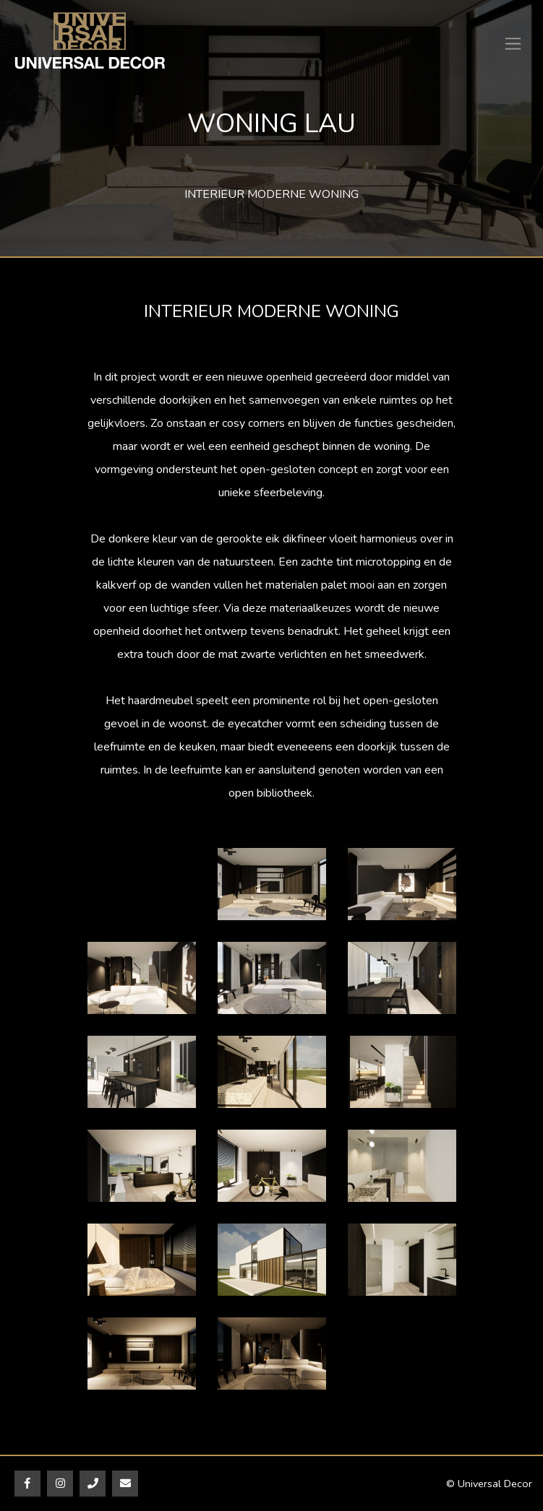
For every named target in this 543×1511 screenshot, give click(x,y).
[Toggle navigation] (513, 43)
